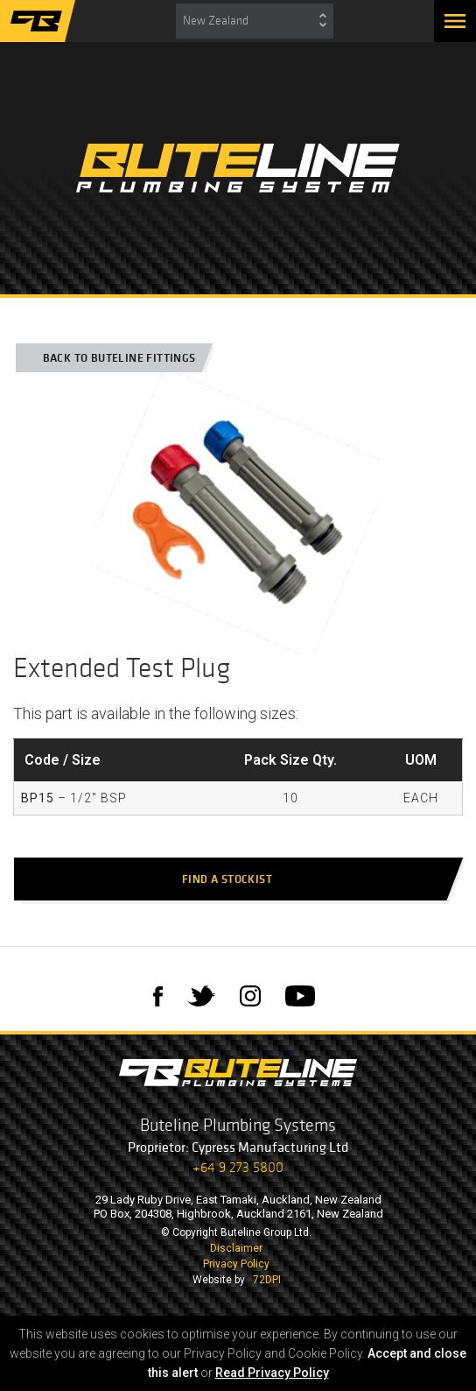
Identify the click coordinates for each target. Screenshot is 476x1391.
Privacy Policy (236, 1264)
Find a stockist (235, 879)
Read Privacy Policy (272, 1373)
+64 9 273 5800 (238, 1167)
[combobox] (254, 21)
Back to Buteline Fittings (112, 357)
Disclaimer (236, 1248)
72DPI (267, 1280)
